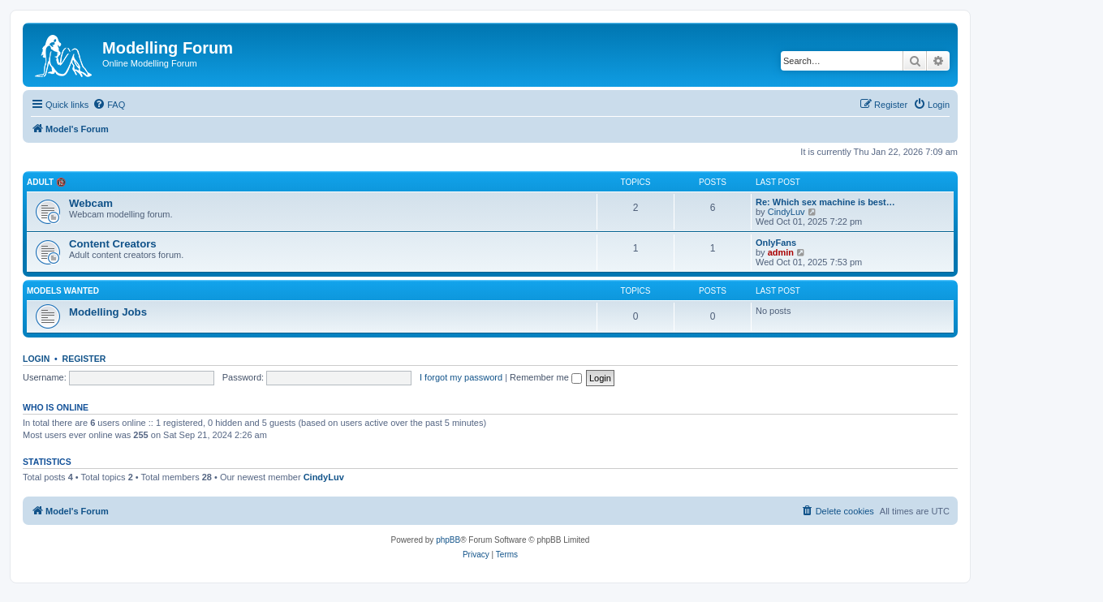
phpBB (448, 539)
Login (36, 358)
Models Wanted (63, 290)
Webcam (91, 203)
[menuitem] (109, 104)
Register (84, 358)
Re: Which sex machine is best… (825, 202)
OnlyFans (776, 242)
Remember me (546, 377)
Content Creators (113, 244)
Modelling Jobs (108, 312)
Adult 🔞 (46, 182)
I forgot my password (461, 377)
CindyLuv (786, 212)
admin (781, 252)
